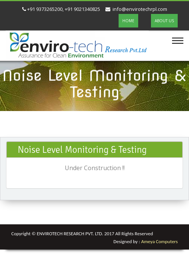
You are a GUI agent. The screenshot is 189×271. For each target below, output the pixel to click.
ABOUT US (164, 20)
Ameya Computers (159, 241)
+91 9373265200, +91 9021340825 (61, 9)
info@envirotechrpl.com (136, 9)
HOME (128, 20)
